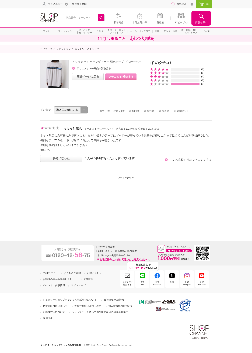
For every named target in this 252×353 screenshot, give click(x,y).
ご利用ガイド (50, 273)
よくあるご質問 (72, 273)
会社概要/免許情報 (114, 299)
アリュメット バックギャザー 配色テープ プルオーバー (106, 61)
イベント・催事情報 (54, 285)
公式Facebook (157, 283)
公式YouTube (202, 283)
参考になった (61, 158)
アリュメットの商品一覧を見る (94, 68)
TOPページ (46, 49)
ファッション (63, 49)
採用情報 (48, 318)
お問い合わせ (94, 273)
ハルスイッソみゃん (98, 128)
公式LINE (142, 283)
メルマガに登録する (127, 283)
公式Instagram (187, 283)
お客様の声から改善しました (59, 279)
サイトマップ (78, 285)
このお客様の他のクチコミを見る (191, 159)
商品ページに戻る (88, 76)
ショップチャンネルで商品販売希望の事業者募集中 (100, 312)
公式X (172, 283)
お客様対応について (54, 312)
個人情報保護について (120, 306)
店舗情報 (88, 279)
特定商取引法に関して (55, 306)
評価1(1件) (180, 111)
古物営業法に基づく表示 (87, 306)
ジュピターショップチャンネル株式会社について (70, 299)
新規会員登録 (79, 4)
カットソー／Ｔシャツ (87, 49)
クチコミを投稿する (121, 76)
